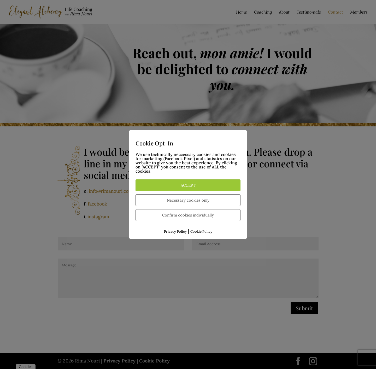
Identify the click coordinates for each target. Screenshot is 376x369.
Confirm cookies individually (188, 215)
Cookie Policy (201, 231)
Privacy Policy (175, 231)
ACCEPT (188, 185)
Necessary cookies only (188, 200)
